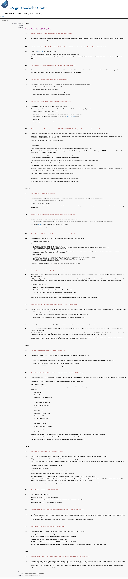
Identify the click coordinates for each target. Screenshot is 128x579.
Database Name (67, 206)
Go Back (2, 16)
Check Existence (71, 116)
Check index (40, 51)
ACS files (40, 224)
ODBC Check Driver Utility (48, 366)
